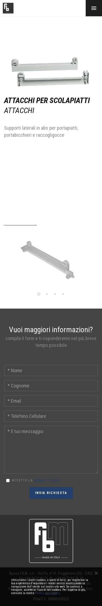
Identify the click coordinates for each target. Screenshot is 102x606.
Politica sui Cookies (47, 593)
